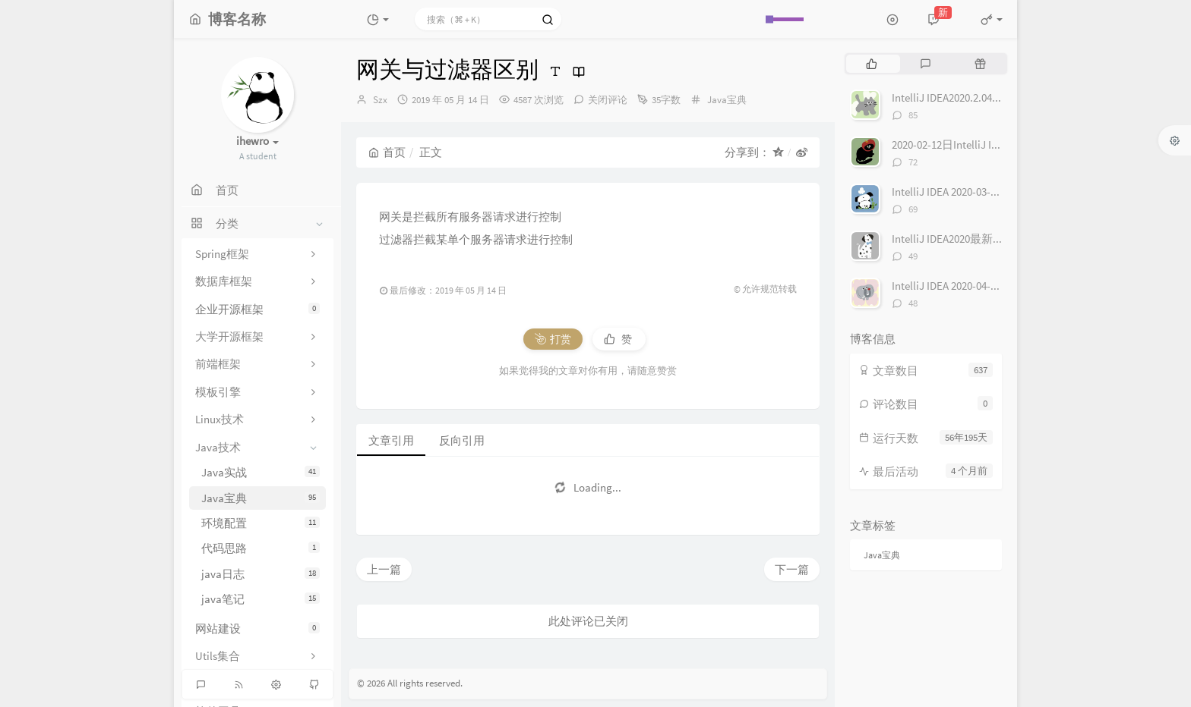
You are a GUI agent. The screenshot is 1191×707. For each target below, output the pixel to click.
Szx (380, 99)
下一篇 (792, 569)
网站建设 (257, 628)
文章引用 (391, 440)
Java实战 (260, 472)
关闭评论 (607, 99)
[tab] (872, 63)
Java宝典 (260, 498)
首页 (387, 152)
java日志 (260, 574)
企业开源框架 (257, 309)
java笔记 (260, 599)
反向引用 (462, 440)
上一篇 (384, 569)
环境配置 (260, 523)
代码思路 (260, 548)
